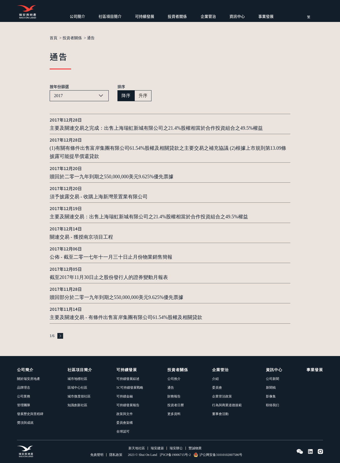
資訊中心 (237, 16)
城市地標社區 (77, 379)
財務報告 (174, 396)
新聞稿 (271, 387)
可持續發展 (144, 16)
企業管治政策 (222, 396)
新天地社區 (136, 448)
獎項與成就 (25, 423)
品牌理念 (23, 387)
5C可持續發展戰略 (129, 387)
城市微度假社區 (79, 396)
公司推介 (174, 379)
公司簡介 (77, 16)
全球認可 (123, 431)
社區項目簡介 (110, 16)
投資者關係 (177, 16)
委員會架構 (124, 423)
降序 (126, 95)
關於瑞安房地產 (28, 379)
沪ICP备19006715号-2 (175, 454)
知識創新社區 (77, 405)
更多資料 (174, 414)
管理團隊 (23, 405)
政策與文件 (124, 414)
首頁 (53, 38)
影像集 (271, 396)
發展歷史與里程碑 (30, 414)
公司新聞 (272, 379)
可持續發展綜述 (127, 379)
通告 (91, 38)
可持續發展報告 (127, 405)
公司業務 (23, 396)
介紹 (215, 379)
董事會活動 (220, 414)
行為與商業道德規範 (227, 405)
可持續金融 (124, 396)
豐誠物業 (195, 448)
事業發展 (266, 16)
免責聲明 (96, 454)
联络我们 (272, 405)
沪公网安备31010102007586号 (217, 455)
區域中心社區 (77, 387)
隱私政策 (115, 454)
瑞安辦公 (176, 448)
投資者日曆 (175, 405)
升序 (143, 95)
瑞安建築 (157, 448)
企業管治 (208, 16)
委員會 (217, 387)
